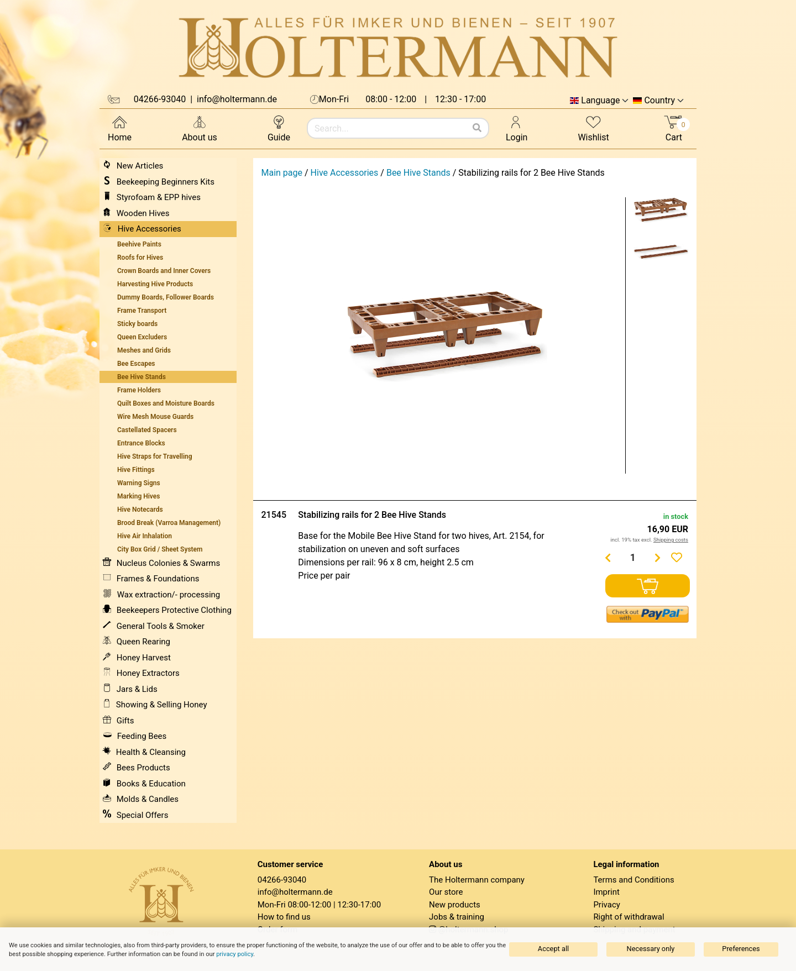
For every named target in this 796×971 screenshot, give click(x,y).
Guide (279, 128)
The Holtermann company (477, 880)
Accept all (553, 948)
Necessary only (651, 948)
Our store (446, 892)
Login (516, 128)
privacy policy (234, 954)
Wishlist (593, 128)
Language (600, 100)
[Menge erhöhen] (658, 557)
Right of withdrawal (628, 917)
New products (454, 905)
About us (199, 128)
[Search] (477, 128)
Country (659, 100)
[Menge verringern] (608, 557)
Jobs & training (456, 917)
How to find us (284, 917)
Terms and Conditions (633, 880)
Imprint (606, 892)
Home (120, 128)
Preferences (741, 948)
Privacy (606, 905)
